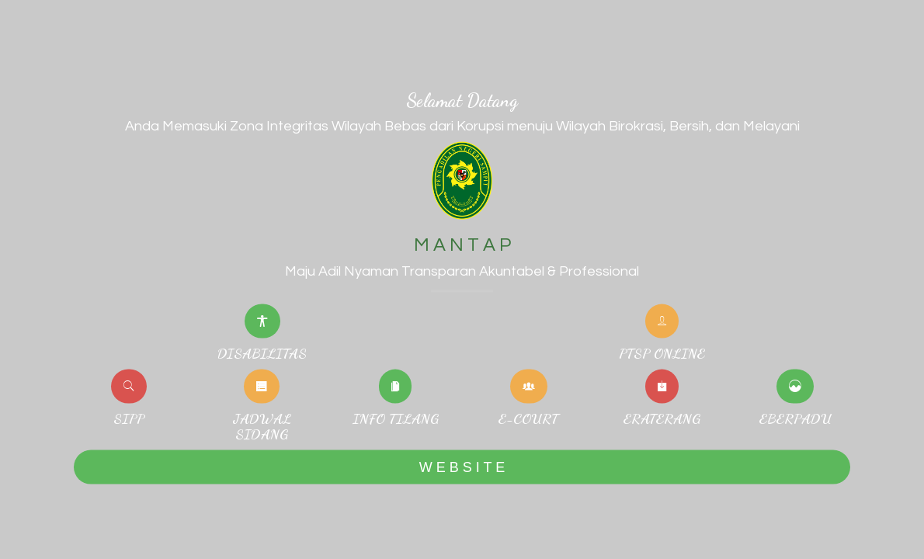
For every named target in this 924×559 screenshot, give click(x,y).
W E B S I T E (462, 466)
